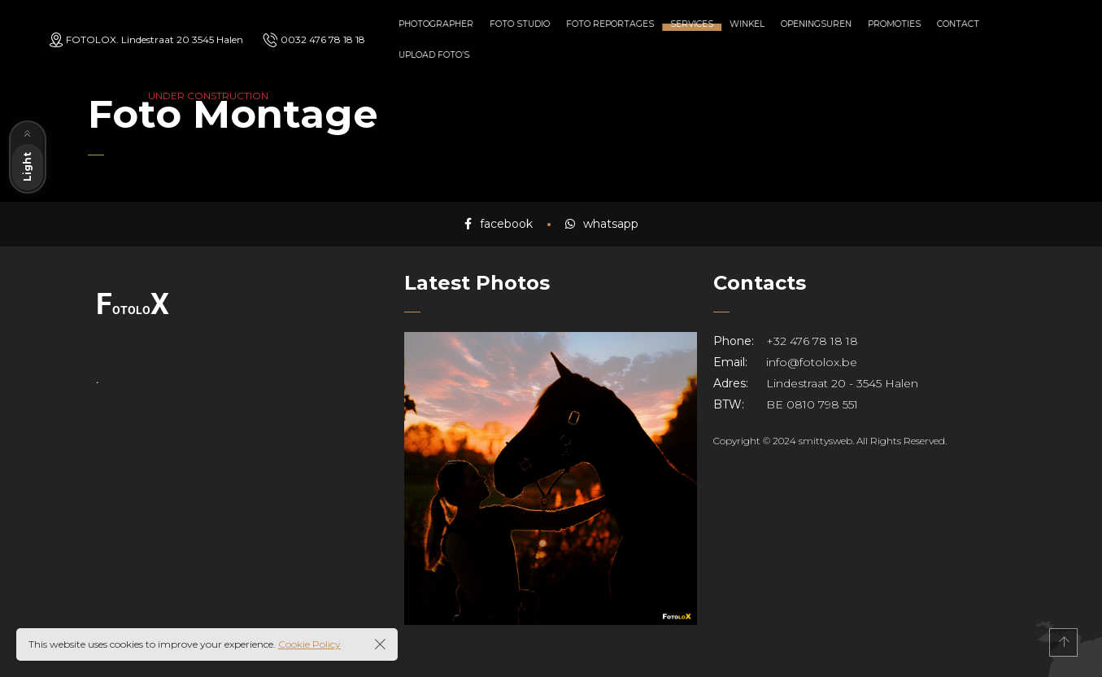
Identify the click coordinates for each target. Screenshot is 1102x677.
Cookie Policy (309, 644)
